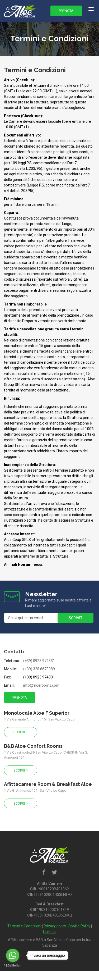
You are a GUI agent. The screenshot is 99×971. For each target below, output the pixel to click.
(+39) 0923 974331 (39, 661)
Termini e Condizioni (24, 926)
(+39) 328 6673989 (39, 669)
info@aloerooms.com (41, 685)
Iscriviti (75, 618)
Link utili (49, 931)
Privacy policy (55, 926)
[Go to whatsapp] (12, 955)
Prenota (66, 11)
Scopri (20, 732)
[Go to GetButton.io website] (12, 965)
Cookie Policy (79, 926)
